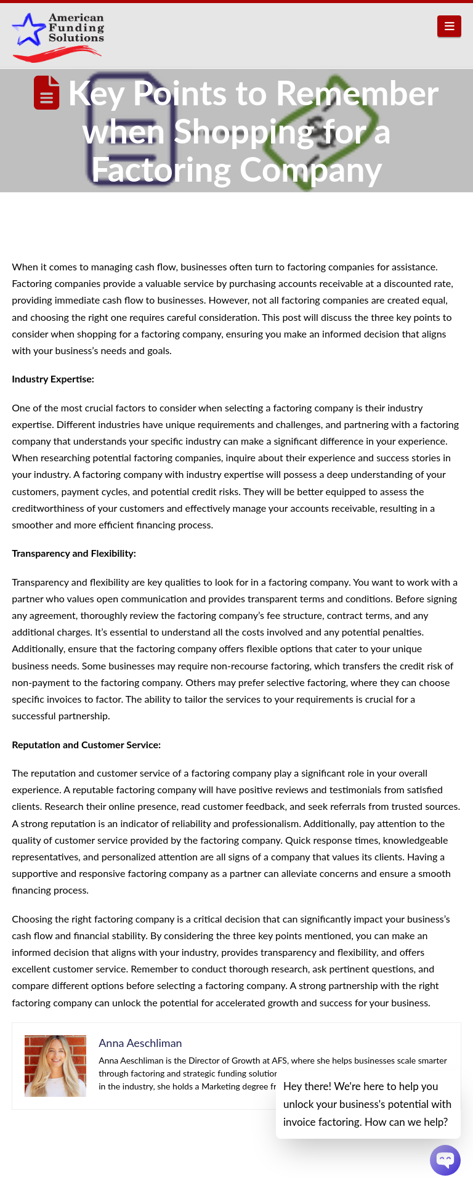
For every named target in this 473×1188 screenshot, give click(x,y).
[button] (449, 26)
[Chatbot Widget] (445, 1160)
